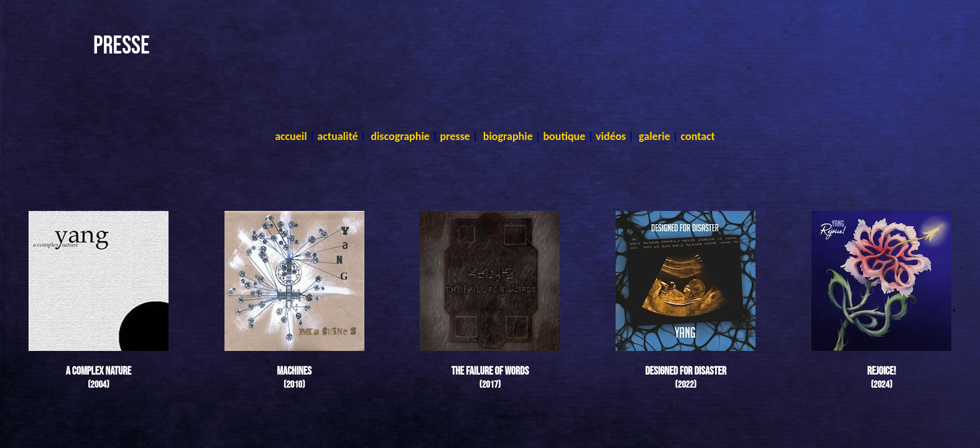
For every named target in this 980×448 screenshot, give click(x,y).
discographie (400, 136)
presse (455, 136)
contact (698, 136)
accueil (291, 136)
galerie (654, 136)
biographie (508, 136)
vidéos (611, 136)
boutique (564, 136)
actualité (337, 136)
